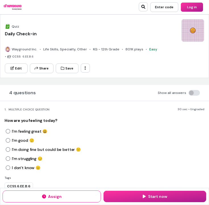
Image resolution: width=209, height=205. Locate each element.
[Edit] (16, 68)
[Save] (67, 68)
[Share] (41, 68)
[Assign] (52, 196)
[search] (143, 6)
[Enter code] (164, 7)
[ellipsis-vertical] (85, 68)
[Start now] (154, 196)
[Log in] (192, 7)
